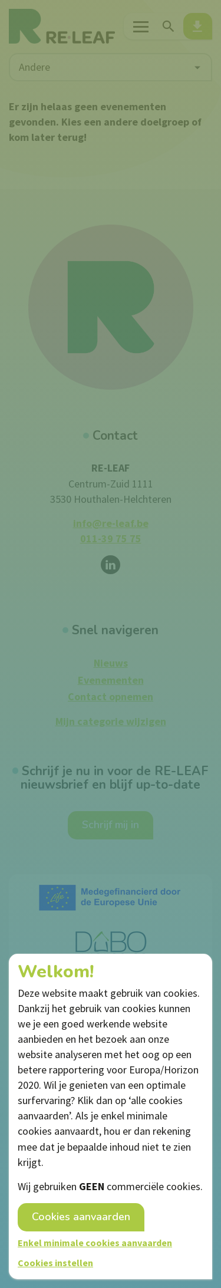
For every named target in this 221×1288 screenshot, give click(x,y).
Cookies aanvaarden (81, 1217)
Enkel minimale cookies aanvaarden (95, 1242)
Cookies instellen (55, 1263)
